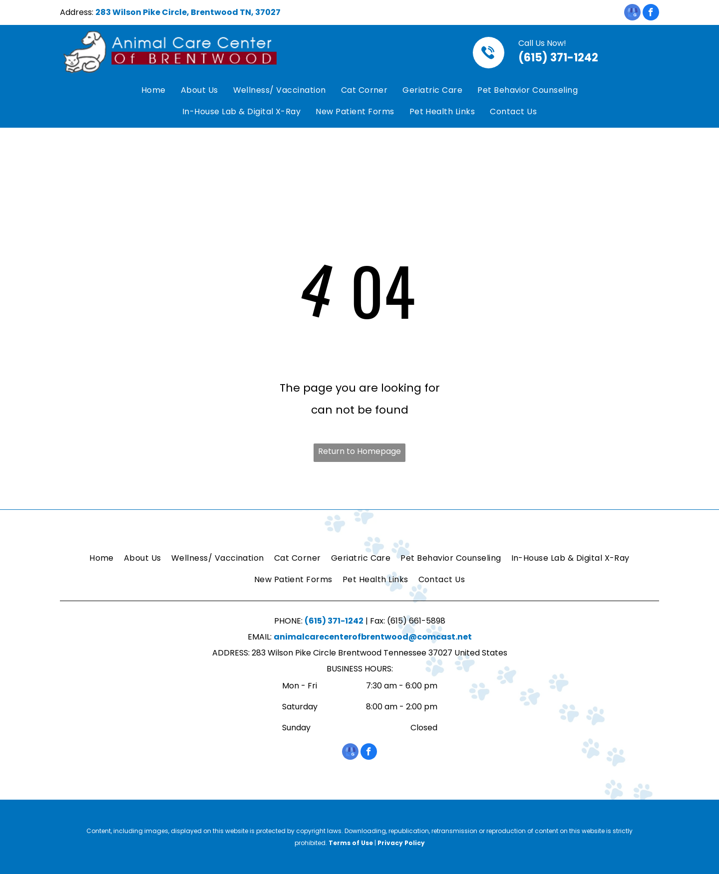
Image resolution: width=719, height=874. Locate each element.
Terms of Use (351, 843)
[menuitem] (153, 90)
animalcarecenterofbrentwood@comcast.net (373, 637)
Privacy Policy (401, 843)
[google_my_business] (632, 13)
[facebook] (651, 13)
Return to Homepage (359, 451)
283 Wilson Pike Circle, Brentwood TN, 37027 (188, 12)
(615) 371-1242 (558, 57)
